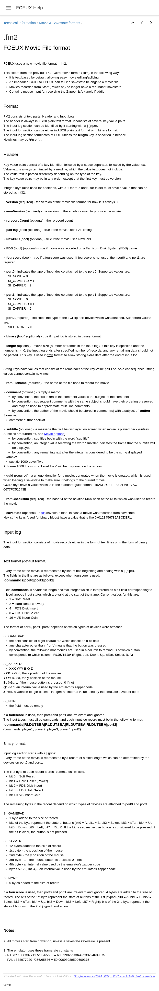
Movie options (54, 434)
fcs (43, 513)
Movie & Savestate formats (59, 23)
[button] (132, 23)
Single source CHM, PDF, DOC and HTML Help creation (114, 976)
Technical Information (19, 23)
